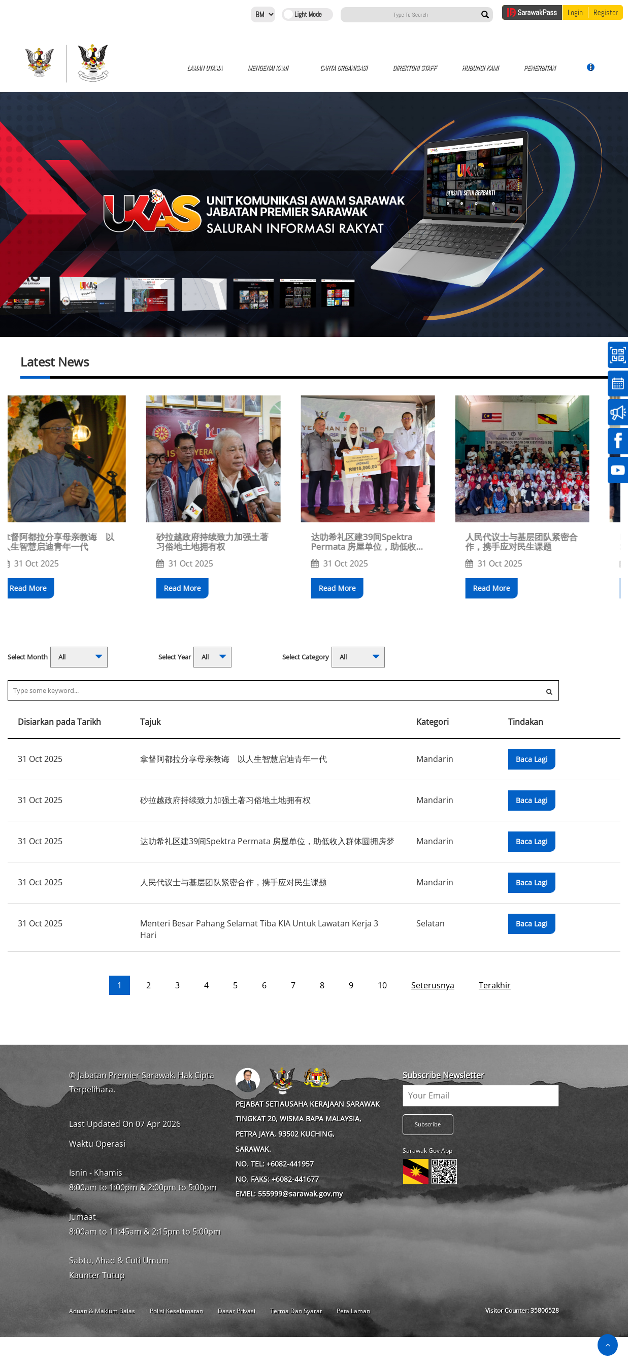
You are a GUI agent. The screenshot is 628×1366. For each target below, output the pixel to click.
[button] (110, 627)
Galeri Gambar (504, 72)
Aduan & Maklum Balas (102, 1311)
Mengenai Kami (240, 72)
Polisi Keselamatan (176, 1311)
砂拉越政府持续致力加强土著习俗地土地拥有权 (236, 541)
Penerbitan (452, 71)
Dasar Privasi (236, 1311)
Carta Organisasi (295, 72)
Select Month (28, 656)
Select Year (174, 656)
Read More (51, 588)
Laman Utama (190, 72)
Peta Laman (353, 1311)
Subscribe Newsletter (443, 1075)
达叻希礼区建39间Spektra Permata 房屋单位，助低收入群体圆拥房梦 (391, 541)
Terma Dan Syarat (296, 1311)
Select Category (305, 656)
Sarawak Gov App (427, 1150)
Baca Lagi (532, 759)
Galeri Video (551, 72)
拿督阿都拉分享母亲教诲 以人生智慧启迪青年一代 (81, 541)
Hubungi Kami (399, 72)
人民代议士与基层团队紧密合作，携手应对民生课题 (545, 541)
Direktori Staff (349, 72)
